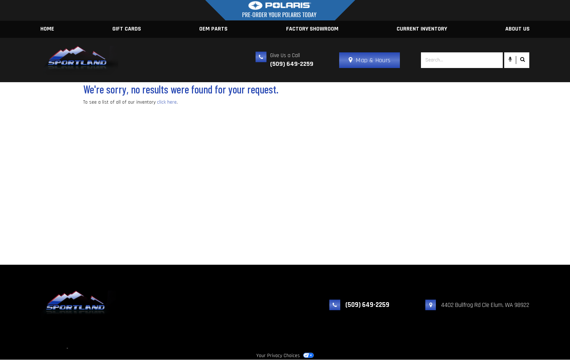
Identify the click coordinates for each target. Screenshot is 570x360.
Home (47, 29)
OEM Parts (213, 29)
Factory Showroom (312, 29)
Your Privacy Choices (284, 355)
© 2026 (9, 348)
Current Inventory (422, 29)
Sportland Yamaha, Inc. (42, 348)
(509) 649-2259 (291, 64)
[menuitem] (312, 29)
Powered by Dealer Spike (95, 348)
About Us (517, 29)
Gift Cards (126, 29)
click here (167, 102)
